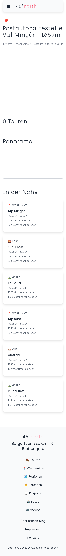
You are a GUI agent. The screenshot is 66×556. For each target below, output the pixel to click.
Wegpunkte (22, 44)
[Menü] (8, 6)
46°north (7, 44)
